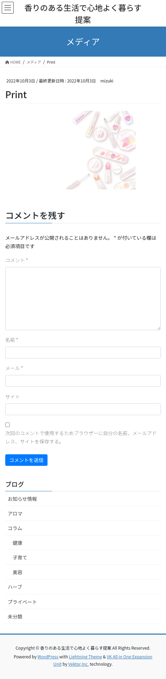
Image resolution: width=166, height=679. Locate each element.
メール (14, 367)
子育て (20, 557)
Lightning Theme (85, 656)
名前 (11, 339)
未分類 (15, 616)
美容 (17, 572)
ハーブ (15, 586)
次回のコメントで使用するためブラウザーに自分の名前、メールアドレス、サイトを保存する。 (81, 437)
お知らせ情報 (22, 498)
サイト (12, 396)
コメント (16, 260)
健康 (17, 542)
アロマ (15, 513)
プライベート (22, 601)
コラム (15, 528)
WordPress (47, 656)
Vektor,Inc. (78, 664)
